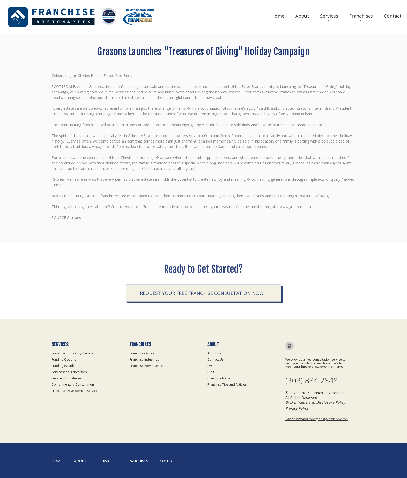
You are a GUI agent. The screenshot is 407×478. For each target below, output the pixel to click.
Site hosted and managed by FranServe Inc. (316, 419)
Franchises (361, 16)
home (57, 460)
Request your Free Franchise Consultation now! (202, 321)
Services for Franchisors (69, 372)
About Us (214, 353)
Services (329, 16)
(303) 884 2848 (311, 380)
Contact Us (215, 359)
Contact (393, 16)
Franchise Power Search (147, 366)
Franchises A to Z (142, 353)
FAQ (210, 366)
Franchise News (218, 378)
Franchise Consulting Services (73, 353)
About (302, 16)
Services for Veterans (67, 378)
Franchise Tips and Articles (227, 384)
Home (277, 16)
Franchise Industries (144, 359)
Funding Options (64, 359)
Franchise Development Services (75, 391)
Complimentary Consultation (73, 384)
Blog (210, 372)
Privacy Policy (296, 408)
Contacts (169, 460)
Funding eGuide (63, 366)
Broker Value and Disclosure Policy (315, 402)
